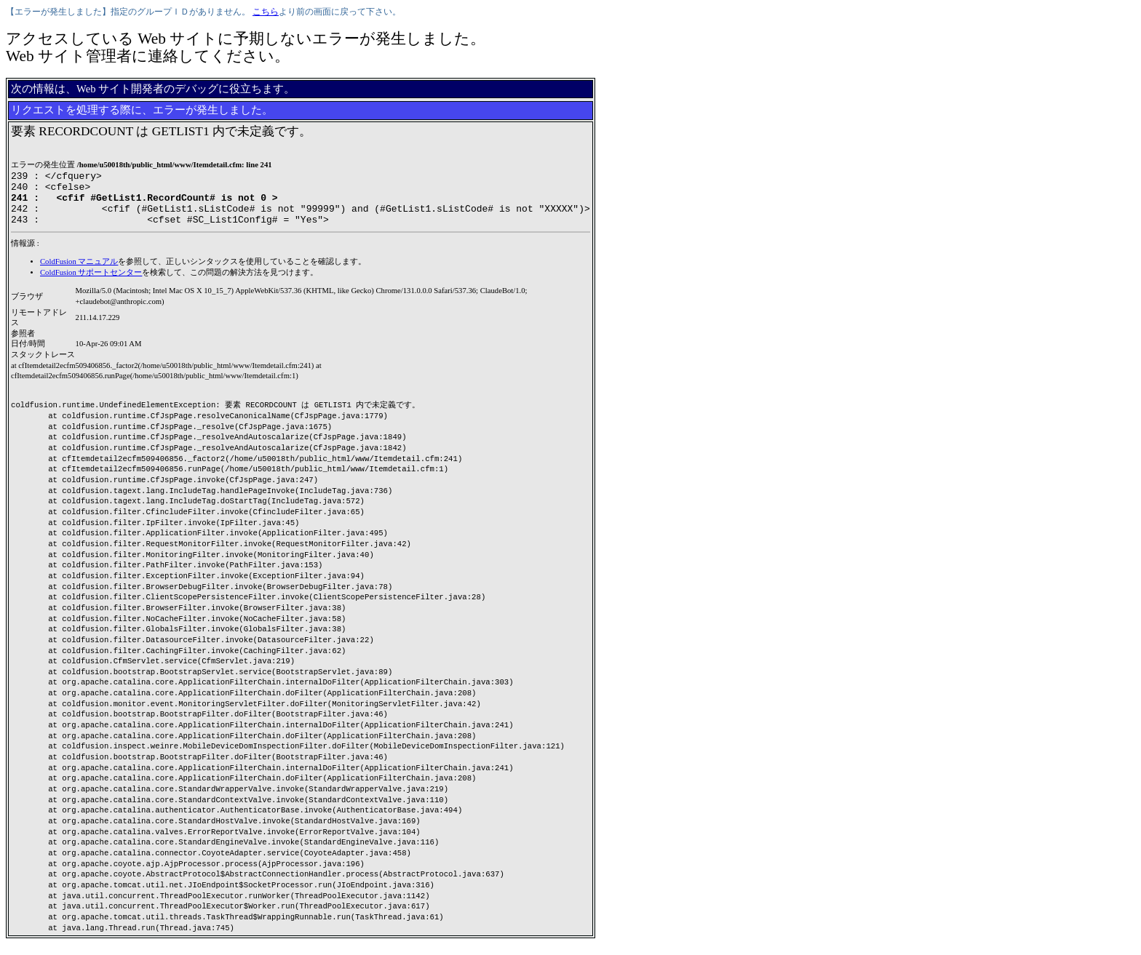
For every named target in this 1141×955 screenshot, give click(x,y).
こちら (266, 12)
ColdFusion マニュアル (79, 272)
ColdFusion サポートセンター (91, 283)
